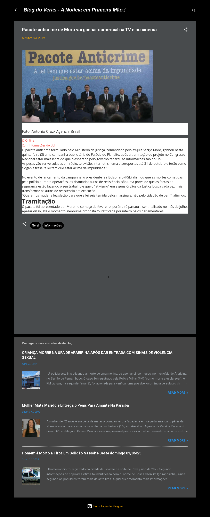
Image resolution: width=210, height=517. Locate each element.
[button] (185, 30)
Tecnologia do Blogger (105, 506)
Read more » (178, 393)
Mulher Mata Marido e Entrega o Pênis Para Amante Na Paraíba (75, 405)
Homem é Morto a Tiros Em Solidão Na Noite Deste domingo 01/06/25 (81, 453)
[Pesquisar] (193, 11)
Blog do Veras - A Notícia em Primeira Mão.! (75, 10)
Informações (53, 225)
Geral (35, 225)
